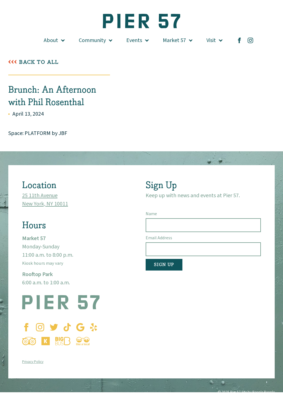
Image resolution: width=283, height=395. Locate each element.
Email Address (159, 238)
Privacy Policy (32, 361)
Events (134, 40)
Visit (211, 40)
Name (151, 214)
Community (92, 40)
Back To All (39, 62)
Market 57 (174, 40)
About (51, 40)
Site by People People (258, 392)
